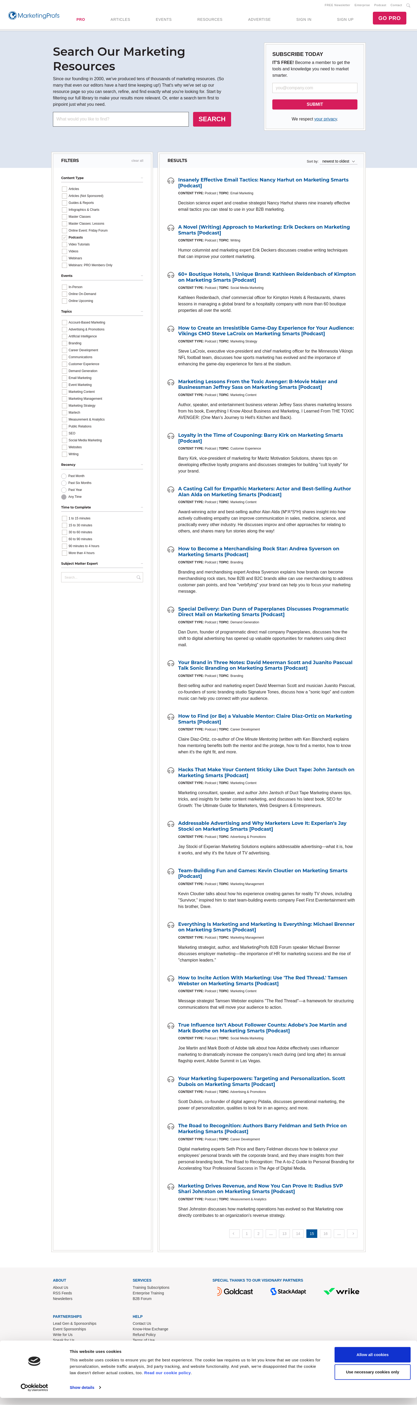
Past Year (75, 491)
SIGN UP (345, 20)
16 (325, 1235)
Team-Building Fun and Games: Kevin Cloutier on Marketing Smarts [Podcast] (262, 874)
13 (284, 1235)
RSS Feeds (62, 1294)
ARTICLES (120, 20)
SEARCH (212, 120)
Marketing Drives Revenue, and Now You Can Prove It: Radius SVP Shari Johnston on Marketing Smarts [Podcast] (260, 1190)
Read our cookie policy (167, 1380)
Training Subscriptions (151, 1288)
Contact (396, 5)
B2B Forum (142, 1300)
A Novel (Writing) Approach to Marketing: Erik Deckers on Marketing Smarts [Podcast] (264, 231)
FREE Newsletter (337, 5)
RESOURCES (210, 20)
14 (298, 1235)
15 (312, 1235)
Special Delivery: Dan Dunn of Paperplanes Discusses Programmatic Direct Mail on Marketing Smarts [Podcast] (263, 613)
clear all (137, 162)
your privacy (325, 120)
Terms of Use (144, 1341)
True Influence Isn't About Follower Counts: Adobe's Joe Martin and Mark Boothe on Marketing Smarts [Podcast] (262, 1029)
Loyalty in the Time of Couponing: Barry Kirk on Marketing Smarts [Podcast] (260, 439)
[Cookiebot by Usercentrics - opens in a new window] (34, 1395)
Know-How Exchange (150, 1330)
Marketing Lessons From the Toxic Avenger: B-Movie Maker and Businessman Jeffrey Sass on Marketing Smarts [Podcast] (257, 385)
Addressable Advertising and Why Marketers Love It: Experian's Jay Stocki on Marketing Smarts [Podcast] (262, 827)
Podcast (380, 5)
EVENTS (164, 20)
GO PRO (389, 19)
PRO (80, 20)
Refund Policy (144, 1336)
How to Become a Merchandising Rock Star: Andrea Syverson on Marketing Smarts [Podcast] (258, 553)
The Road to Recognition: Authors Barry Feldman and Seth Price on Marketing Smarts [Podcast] (262, 1130)
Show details (82, 1394)
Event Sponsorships (69, 1330)
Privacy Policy (144, 1347)
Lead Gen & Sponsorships (74, 1324)
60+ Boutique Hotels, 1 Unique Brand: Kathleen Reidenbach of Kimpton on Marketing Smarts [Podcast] (267, 278)
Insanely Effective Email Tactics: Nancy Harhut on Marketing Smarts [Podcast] (263, 184)
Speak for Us (63, 1341)
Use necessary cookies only (372, 1379)
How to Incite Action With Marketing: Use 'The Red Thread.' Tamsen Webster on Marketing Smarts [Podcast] (262, 982)
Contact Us (142, 1324)
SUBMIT (315, 105)
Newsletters (62, 1300)
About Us (60, 1288)
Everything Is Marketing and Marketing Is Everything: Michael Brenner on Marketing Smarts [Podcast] (266, 928)
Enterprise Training (148, 1294)
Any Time (75, 498)
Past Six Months (79, 484)
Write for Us (63, 1336)
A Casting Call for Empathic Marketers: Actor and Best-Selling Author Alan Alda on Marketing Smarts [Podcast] (264, 493)
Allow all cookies (373, 1361)
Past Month (76, 477)
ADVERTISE (259, 20)
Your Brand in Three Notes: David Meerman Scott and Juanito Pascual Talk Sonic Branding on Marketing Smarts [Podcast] (265, 666)
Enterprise (362, 5)
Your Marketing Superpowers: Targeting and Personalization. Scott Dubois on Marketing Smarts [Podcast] (261, 1082)
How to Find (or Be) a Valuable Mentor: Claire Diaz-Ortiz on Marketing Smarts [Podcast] (265, 720)
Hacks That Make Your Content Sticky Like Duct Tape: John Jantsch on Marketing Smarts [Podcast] (266, 774)
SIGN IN (303, 20)
